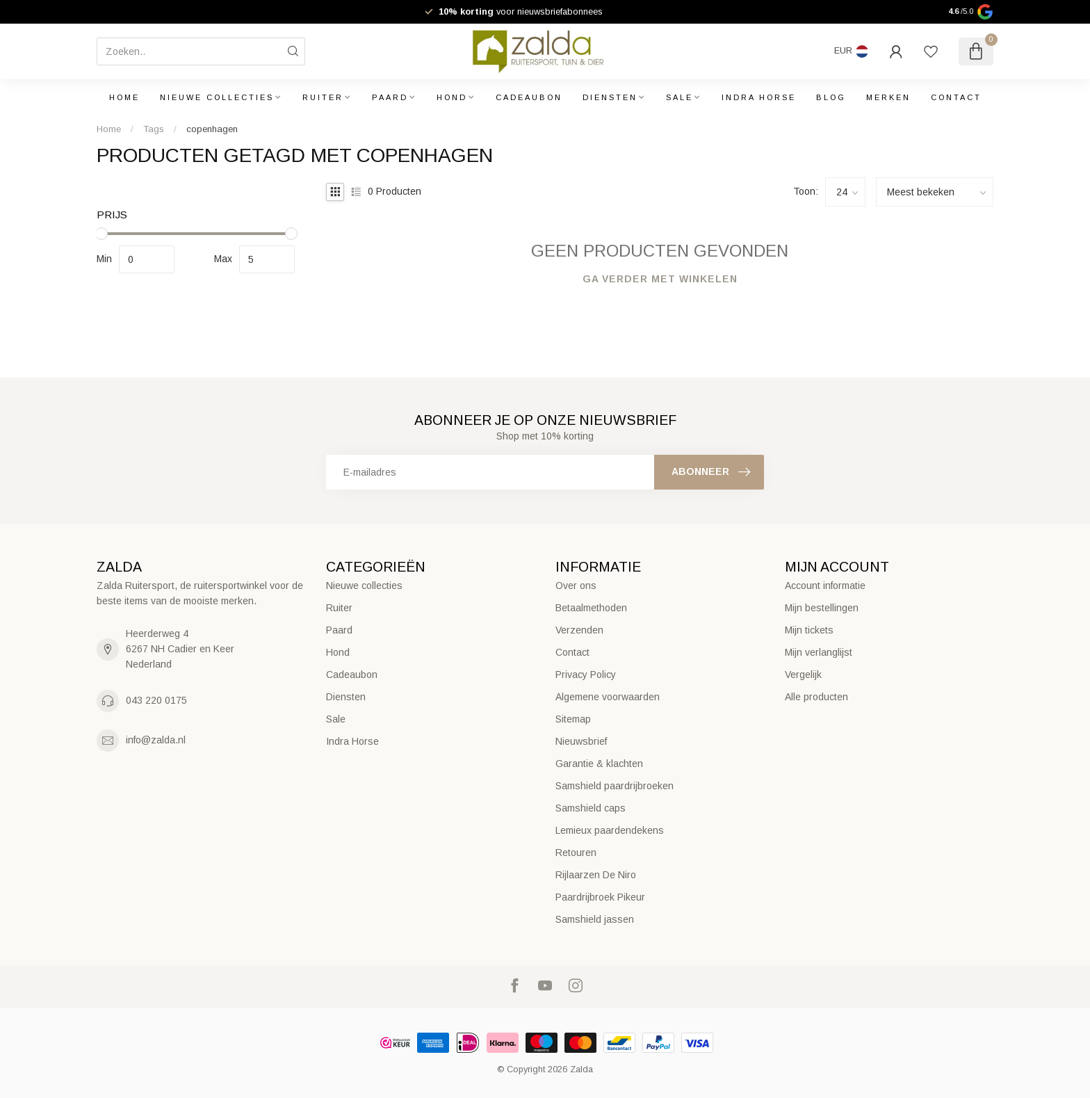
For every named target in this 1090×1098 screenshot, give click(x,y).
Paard (390, 97)
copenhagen (212, 129)
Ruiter (322, 97)
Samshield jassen (594, 919)
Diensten (610, 97)
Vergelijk (803, 674)
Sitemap (573, 719)
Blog (831, 97)
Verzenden (579, 630)
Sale (679, 97)
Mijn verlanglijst (818, 652)
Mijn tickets (809, 630)
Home (124, 97)
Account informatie (825, 585)
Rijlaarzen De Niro (595, 874)
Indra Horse (759, 97)
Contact (956, 97)
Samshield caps (590, 808)
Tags (153, 129)
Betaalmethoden (591, 607)
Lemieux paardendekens (609, 830)
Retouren (575, 852)
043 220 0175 (156, 700)
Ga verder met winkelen (660, 278)
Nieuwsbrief (581, 741)
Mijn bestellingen (822, 607)
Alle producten (816, 696)
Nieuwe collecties (217, 97)
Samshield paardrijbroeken (614, 785)
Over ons (575, 585)
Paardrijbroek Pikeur (600, 897)
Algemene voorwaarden (607, 696)
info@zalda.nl (156, 739)
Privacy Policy (585, 674)
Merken (888, 97)
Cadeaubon (529, 97)
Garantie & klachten (599, 763)
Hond (452, 97)
